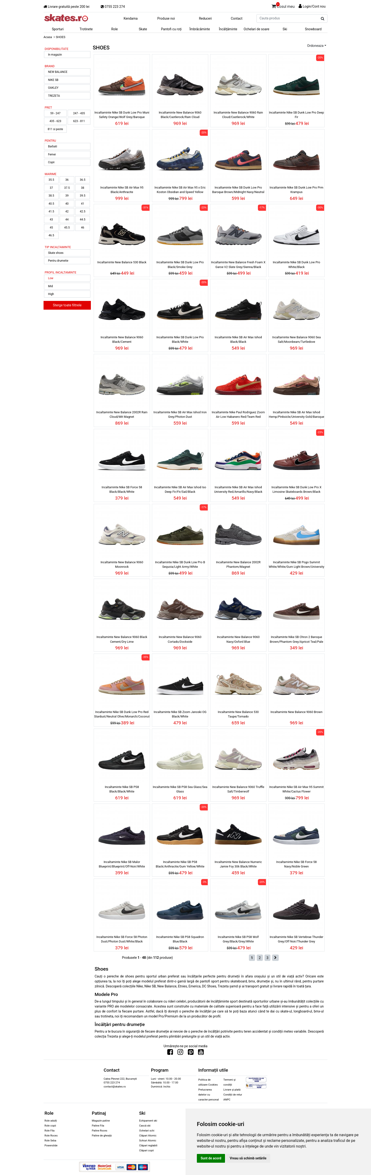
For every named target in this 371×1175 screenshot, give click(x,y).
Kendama (130, 18)
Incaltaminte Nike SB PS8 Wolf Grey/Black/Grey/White (238, 939)
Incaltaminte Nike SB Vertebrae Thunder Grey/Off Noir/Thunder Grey (296, 939)
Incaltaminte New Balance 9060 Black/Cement (122, 339)
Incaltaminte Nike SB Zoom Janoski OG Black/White (180, 714)
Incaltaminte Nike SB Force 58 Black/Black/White (122, 489)
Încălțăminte (228, 29)
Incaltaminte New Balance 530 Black (121, 262)
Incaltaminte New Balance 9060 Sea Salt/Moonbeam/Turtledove (296, 339)
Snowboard (313, 29)
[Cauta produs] (322, 18)
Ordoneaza (315, 46)
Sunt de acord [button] (211, 1158)
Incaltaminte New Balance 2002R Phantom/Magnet (238, 564)
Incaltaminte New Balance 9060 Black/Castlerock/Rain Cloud (180, 115)
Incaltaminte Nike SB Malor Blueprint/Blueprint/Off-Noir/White (122, 864)
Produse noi (166, 18)
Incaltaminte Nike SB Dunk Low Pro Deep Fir (296, 115)
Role (114, 29)
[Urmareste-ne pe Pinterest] (190, 1053)
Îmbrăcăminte (200, 29)
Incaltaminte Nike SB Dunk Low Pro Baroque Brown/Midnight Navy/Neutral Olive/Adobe (238, 190)
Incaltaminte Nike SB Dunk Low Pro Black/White (180, 339)
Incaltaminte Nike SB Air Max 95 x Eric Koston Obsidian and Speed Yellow (180, 190)
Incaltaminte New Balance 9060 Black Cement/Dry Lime (122, 639)
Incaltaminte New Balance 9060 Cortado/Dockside (180, 639)
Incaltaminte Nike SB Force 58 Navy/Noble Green (296, 864)
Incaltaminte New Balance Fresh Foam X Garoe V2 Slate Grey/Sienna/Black (238, 264)
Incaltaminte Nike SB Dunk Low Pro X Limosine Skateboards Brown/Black (296, 489)
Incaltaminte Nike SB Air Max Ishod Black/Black (238, 339)
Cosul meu (283, 6)
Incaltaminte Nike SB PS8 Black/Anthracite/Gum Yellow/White (180, 864)
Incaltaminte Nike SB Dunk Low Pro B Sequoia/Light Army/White (180, 564)
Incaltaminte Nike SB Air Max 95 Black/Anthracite (121, 190)
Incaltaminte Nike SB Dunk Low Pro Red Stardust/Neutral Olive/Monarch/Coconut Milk (122, 715)
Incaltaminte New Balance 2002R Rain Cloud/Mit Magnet (121, 414)
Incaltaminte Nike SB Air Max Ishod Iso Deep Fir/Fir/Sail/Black (180, 489)
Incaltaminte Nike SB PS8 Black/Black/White (122, 789)
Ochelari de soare (256, 29)
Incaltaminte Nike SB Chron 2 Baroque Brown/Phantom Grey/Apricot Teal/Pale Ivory (296, 640)
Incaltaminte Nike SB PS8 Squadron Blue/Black (180, 939)
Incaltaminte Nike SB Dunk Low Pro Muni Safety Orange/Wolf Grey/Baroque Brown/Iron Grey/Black (121, 115)
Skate (143, 29)
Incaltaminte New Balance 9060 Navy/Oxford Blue (238, 639)
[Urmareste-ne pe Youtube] (201, 1053)
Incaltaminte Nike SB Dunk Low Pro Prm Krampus (296, 190)
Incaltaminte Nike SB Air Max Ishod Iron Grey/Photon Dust (180, 414)
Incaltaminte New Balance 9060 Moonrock (122, 564)
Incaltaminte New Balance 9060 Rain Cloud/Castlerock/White (238, 115)
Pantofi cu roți (171, 29)
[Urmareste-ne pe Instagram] (180, 1053)
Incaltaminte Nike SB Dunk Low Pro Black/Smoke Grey (180, 264)
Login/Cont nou (314, 6)
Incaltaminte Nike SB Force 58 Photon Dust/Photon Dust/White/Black (122, 939)
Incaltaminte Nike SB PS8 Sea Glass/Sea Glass (180, 789)
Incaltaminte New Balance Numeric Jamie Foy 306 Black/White (238, 864)
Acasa (48, 37)
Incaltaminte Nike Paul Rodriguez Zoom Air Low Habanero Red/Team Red (238, 414)
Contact (237, 18)
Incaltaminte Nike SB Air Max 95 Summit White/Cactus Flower (296, 789)
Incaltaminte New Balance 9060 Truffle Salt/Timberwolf (238, 789)
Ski (285, 29)
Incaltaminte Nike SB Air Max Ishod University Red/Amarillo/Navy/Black (238, 489)
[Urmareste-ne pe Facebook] (170, 1053)
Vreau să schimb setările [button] (248, 1158)
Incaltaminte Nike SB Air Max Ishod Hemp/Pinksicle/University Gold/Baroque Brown (296, 415)
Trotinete (86, 29)
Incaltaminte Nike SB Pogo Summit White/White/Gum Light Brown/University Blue (296, 565)
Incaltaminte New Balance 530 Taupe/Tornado (238, 714)
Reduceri (205, 18)
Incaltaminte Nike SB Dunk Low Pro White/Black (296, 264)
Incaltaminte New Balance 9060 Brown (296, 712)
